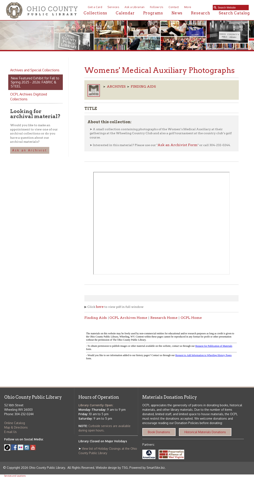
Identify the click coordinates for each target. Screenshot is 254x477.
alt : (161, 346)
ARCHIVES (116, 86)
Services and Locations (15, 475)
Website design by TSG (112, 467)
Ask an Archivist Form (178, 145)
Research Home (163, 318)
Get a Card (95, 7)
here (100, 307)
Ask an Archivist (29, 150)
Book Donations (159, 432)
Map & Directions (16, 427)
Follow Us (156, 7)
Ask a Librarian (135, 7)
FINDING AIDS (143, 86)
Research (200, 13)
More (187, 7)
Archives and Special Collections (34, 70)
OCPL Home (191, 318)
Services (113, 7)
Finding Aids (95, 318)
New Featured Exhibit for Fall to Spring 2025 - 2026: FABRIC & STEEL (35, 82)
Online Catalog (14, 423)
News (177, 13)
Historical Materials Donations (205, 432)
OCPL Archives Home (128, 318)
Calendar (125, 13)
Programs (153, 13)
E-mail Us (10, 432)
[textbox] (232, 7)
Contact (174, 7)
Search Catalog (234, 13)
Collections (95, 13)
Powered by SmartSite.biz (147, 467)
